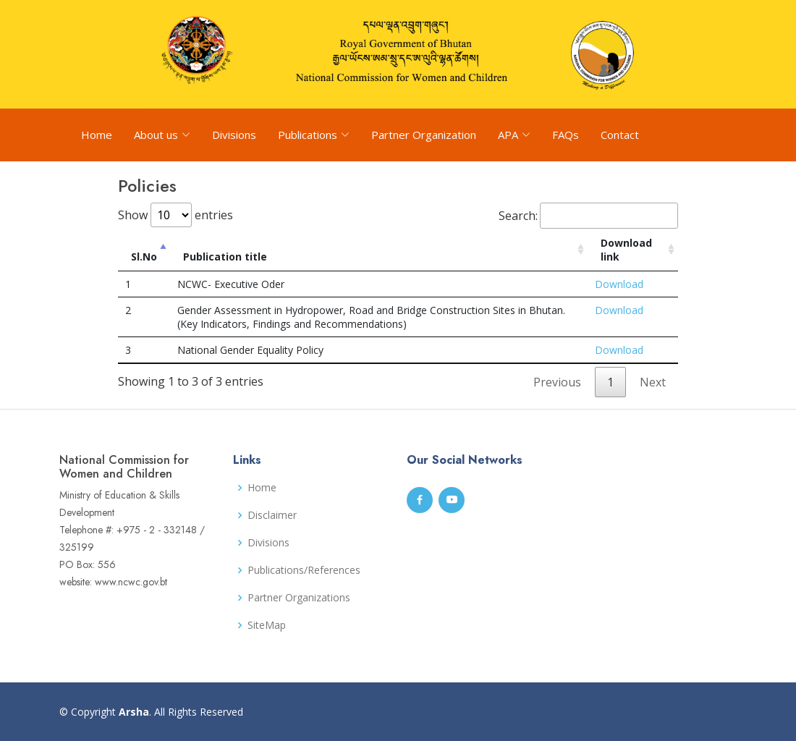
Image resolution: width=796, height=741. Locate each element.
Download (619, 284)
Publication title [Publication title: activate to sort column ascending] (225, 256)
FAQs (565, 134)
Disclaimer (272, 515)
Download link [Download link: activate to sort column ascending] (626, 249)
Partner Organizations (298, 598)
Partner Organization (423, 134)
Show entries (175, 215)
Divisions (234, 134)
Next (653, 382)
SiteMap (266, 625)
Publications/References (303, 570)
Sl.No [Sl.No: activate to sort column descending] (144, 256)
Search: (588, 216)
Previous (557, 382)
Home (96, 134)
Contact (620, 134)
